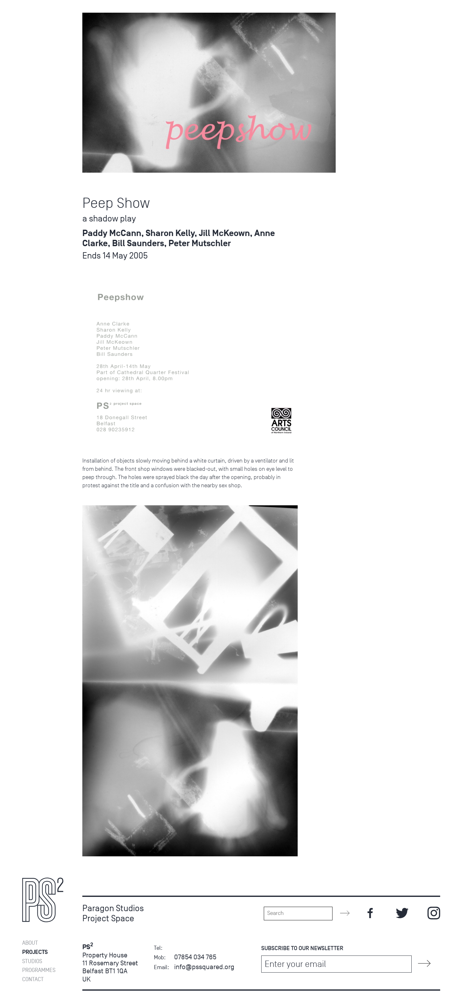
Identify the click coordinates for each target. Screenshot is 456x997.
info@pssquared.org (204, 967)
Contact (33, 63)
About (30, 27)
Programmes (38, 54)
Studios (32, 45)
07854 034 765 (195, 957)
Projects (35, 36)
